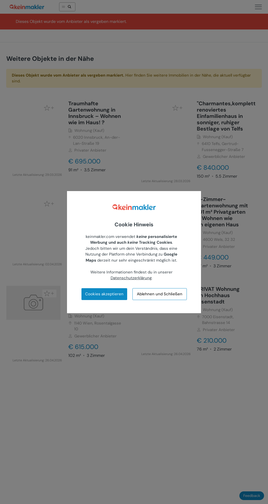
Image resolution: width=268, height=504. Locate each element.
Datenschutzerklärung (131, 278)
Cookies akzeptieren (104, 294)
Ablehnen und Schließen (159, 294)
